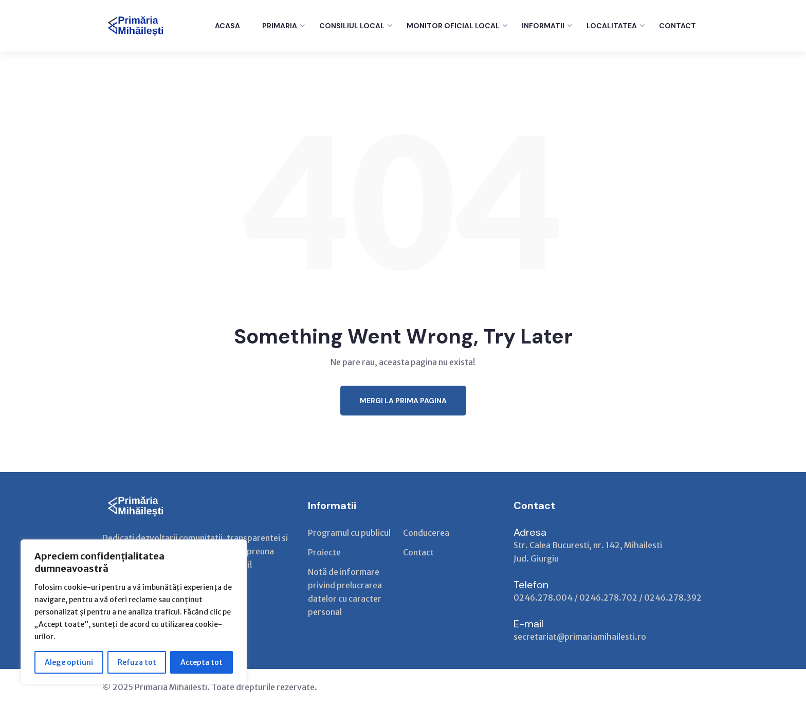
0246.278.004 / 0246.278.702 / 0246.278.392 (608, 597)
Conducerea (426, 533)
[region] (134, 611)
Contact (418, 552)
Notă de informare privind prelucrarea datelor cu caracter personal (345, 592)
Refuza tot (137, 662)
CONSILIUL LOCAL (351, 25)
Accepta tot (201, 662)
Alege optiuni (69, 662)
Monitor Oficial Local (453, 25)
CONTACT (677, 25)
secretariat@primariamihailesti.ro (580, 636)
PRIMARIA (279, 25)
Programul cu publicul (349, 533)
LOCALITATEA (612, 25)
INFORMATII (543, 25)
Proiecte (324, 552)
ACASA (227, 25)
